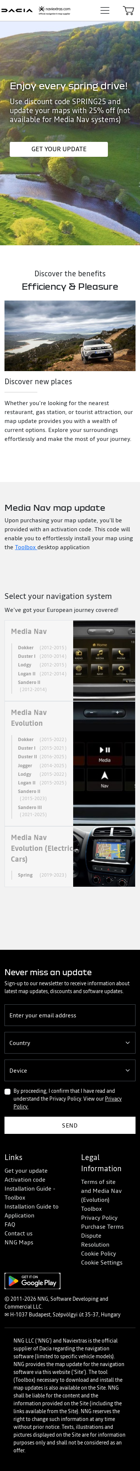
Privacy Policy (99, 1217)
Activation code (25, 1179)
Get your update (59, 148)
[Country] (70, 1043)
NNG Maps (18, 1242)
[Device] (70, 1070)
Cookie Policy (98, 1253)
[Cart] (128, 10)
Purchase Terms (102, 1226)
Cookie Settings (101, 1262)
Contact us (18, 1233)
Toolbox (26, 547)
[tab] (70, 660)
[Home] (35, 10)
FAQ (9, 1224)
